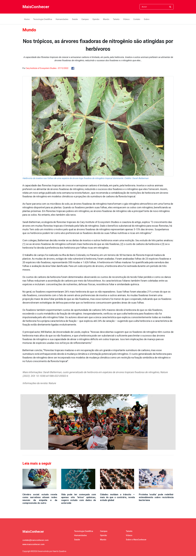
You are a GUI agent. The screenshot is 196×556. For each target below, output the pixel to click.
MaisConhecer (35, 6)
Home (27, 19)
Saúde (75, 19)
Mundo (106, 19)
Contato (136, 19)
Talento (116, 19)
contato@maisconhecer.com (35, 540)
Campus (85, 19)
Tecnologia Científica (42, 19)
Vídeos (126, 19)
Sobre (146, 19)
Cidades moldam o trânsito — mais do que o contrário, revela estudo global (117, 497)
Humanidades (62, 19)
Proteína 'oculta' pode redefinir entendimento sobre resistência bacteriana (156, 497)
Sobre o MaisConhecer (136, 540)
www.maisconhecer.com (33, 544)
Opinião (95, 19)
